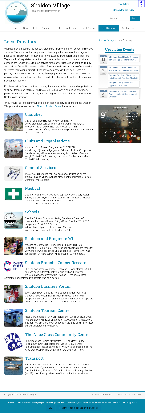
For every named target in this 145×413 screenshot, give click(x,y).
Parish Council (88, 28)
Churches (33, 114)
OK (50, 408)
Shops (45, 28)
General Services (40, 167)
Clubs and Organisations (47, 140)
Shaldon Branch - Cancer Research (57, 262)
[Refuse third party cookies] (141, 405)
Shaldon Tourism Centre (48, 106)
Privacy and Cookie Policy (102, 394)
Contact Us (128, 28)
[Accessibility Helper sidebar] (141, 3)
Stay (25, 28)
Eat (35, 28)
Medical (32, 188)
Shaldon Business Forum (48, 286)
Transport (34, 358)
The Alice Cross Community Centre (57, 334)
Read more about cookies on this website (78, 408)
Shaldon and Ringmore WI (49, 238)
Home (15, 28)
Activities (71, 28)
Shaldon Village (50, 5)
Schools (32, 211)
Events (57, 28)
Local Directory (109, 28)
